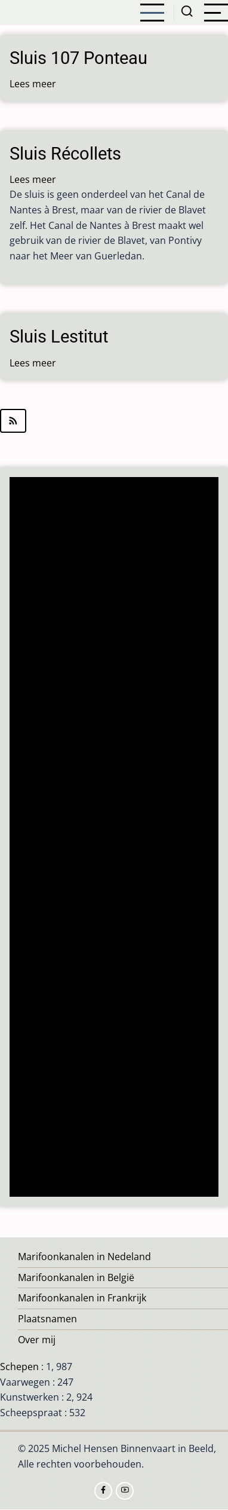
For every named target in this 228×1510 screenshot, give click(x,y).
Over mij (37, 1339)
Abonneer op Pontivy (114, 421)
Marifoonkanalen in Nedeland (84, 1256)
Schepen (19, 1366)
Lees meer (33, 83)
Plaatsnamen (47, 1318)
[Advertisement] (117, 838)
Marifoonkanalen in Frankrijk (82, 1297)
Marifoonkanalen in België (76, 1277)
